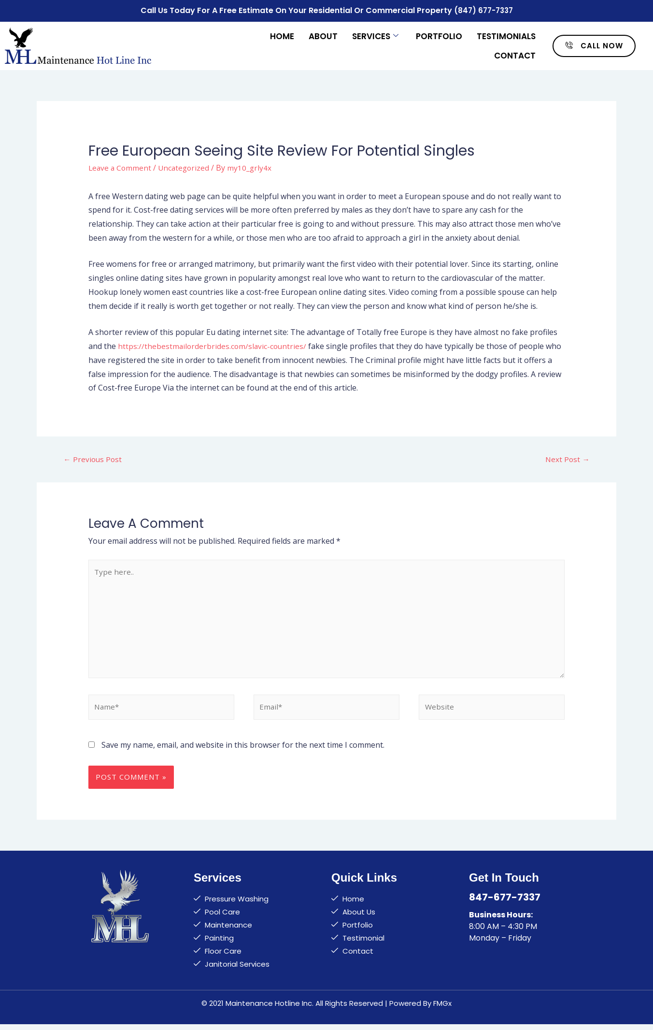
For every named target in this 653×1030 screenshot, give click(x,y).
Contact (515, 54)
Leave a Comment (120, 166)
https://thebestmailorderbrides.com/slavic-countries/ (213, 344)
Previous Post (93, 458)
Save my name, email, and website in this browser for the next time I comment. (242, 750)
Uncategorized (186, 166)
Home (282, 35)
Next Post (567, 458)
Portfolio (439, 35)
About (323, 35)
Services (375, 35)
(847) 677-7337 (483, 9)
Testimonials (506, 35)
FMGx (442, 1009)
